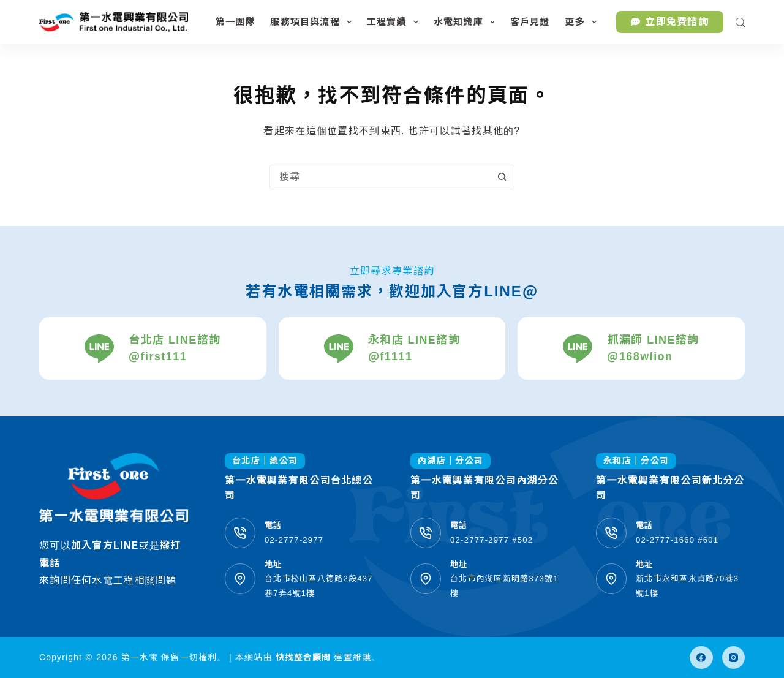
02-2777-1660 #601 (677, 539)
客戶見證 (530, 22)
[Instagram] (733, 657)
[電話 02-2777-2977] (240, 533)
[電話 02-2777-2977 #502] (425, 533)
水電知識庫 (467, 22)
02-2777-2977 (294, 539)
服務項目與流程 (313, 22)
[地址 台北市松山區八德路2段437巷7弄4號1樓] (240, 578)
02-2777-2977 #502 (491, 539)
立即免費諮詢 (670, 22)
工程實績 (395, 22)
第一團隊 (235, 22)
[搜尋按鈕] (501, 177)
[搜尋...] (379, 177)
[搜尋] (740, 22)
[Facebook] (701, 657)
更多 (583, 22)
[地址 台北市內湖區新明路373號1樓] (425, 578)
